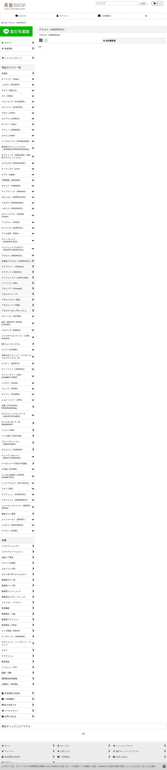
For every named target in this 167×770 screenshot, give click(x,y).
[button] (146, 16)
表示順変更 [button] (109, 41)
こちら (152, 766)
